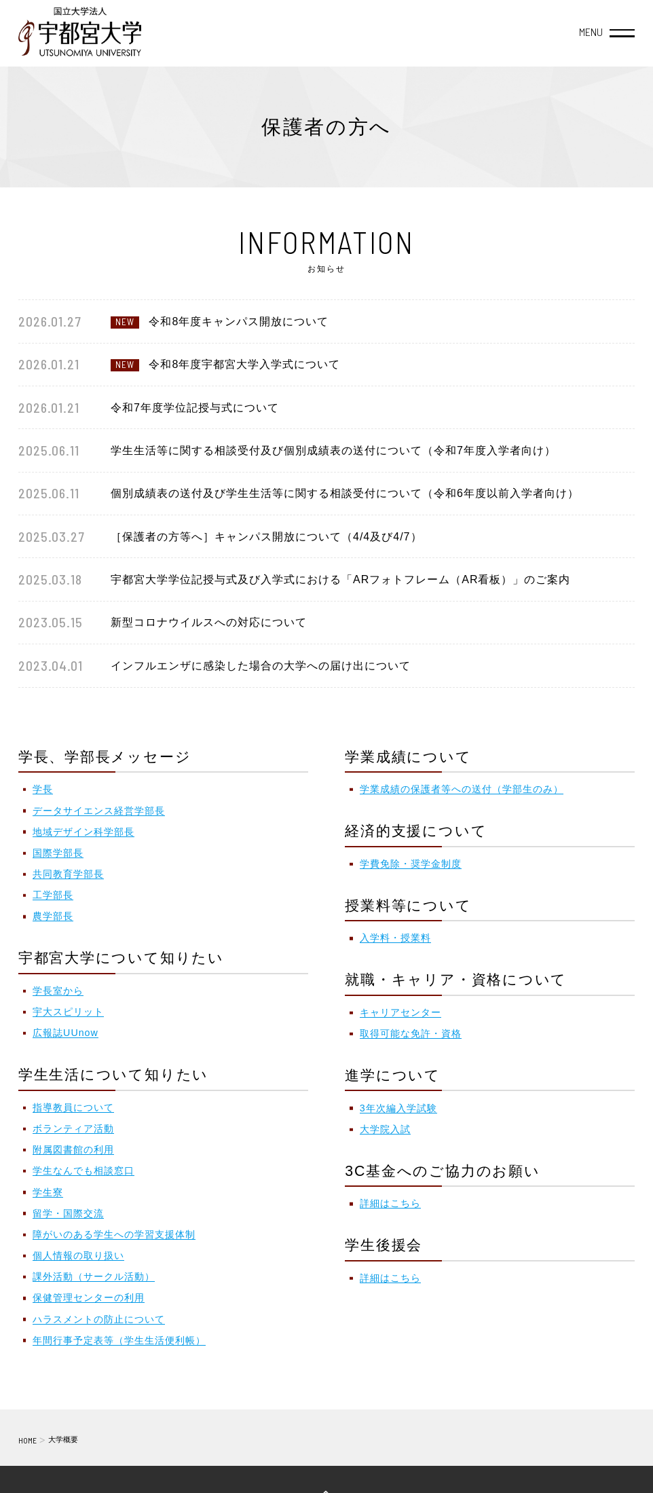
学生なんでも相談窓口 (83, 1170)
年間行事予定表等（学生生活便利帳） (119, 1340)
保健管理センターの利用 (89, 1297)
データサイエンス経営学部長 (99, 810)
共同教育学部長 (68, 873)
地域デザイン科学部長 (83, 831)
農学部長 (53, 915)
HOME (27, 1440)
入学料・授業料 (395, 937)
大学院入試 (385, 1129)
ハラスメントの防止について (99, 1319)
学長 (43, 789)
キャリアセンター (400, 1012)
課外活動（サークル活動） (94, 1276)
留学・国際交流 (68, 1213)
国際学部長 (58, 852)
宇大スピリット (68, 1011)
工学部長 (53, 894)
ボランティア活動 (73, 1128)
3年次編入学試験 (398, 1108)
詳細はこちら (390, 1203)
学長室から (58, 990)
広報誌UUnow (65, 1032)
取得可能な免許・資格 (411, 1033)
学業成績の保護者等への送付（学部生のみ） (461, 789)
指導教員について (73, 1107)
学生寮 (48, 1192)
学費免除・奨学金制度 (411, 863)
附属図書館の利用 (73, 1149)
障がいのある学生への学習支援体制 (114, 1234)
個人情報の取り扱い (78, 1255)
